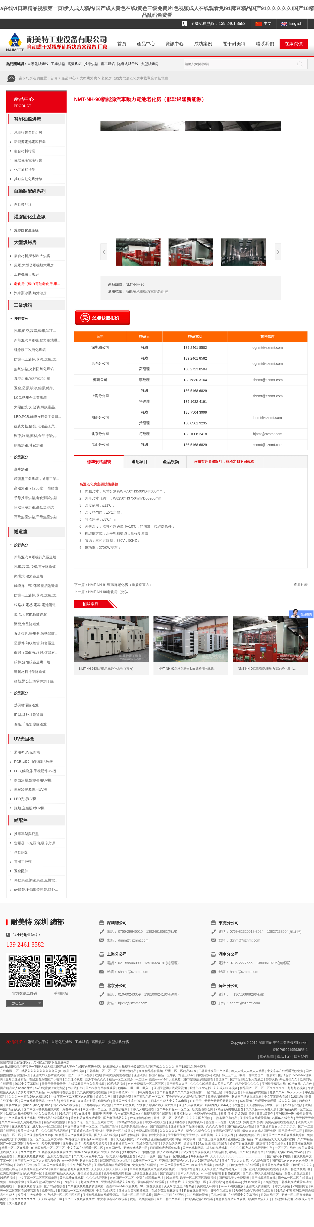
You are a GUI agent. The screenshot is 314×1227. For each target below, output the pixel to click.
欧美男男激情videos (134, 1126)
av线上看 (273, 1105)
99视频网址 (301, 1186)
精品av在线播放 (55, 1122)
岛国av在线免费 (283, 1118)
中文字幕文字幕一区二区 (81, 1126)
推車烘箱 (91, 64)
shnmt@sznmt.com (267, 380)
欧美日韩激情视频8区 (296, 1169)
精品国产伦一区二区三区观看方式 (91, 1122)
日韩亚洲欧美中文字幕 (213, 1071)
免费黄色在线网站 (144, 1165)
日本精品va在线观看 (129, 1122)
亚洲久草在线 (110, 1152)
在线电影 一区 (10, 1071)
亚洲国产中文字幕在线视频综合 (284, 1135)
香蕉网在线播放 (78, 1169)
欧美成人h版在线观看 (121, 1156)
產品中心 (146, 43)
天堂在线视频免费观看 (30, 1156)
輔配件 (20, 820)
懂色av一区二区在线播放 (295, 1178)
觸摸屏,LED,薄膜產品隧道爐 (36, 586)
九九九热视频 (296, 1088)
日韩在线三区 (270, 1195)
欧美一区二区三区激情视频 (198, 1178)
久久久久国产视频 (198, 1118)
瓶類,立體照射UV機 (29, 808)
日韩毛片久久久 (302, 1165)
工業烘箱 (58, 64)
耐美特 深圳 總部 (37, 922)
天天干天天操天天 (54, 1084)
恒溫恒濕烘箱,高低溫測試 (34, 507)
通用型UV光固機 (27, 752)
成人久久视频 (287, 1101)
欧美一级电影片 (28, 1131)
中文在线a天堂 (106, 1190)
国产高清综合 (159, 1126)
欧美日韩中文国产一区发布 (257, 1075)
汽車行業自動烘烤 (28, 132)
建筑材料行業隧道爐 (30, 672)
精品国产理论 (109, 1126)
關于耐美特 (234, 43)
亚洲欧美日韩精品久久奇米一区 (21, 1173)
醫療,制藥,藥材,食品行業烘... (36, 436)
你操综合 (104, 1101)
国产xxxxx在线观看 (66, 1105)
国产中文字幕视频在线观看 (42, 1109)
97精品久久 (71, 1182)
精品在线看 (220, 1143)
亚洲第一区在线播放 (120, 1131)
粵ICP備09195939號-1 (290, 1050)
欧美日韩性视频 (74, 1071)
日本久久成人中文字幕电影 (169, 1101)
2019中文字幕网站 (27, 1084)
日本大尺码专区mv (190, 1173)
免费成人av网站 (208, 1186)
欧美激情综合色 (141, 1118)
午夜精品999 (199, 1156)
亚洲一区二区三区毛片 (168, 1118)
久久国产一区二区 (122, 1178)
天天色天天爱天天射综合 (221, 1101)
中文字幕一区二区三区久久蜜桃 (72, 1096)
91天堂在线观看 (151, 1186)
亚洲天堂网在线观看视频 (171, 1088)
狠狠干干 (196, 1101)
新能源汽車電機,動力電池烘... (37, 340)
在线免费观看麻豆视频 (166, 1190)
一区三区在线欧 (286, 1148)
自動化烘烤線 (37, 64)
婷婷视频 (189, 1143)
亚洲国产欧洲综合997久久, (131, 1101)
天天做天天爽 (172, 1143)
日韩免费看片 (145, 1092)
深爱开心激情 (72, 1143)
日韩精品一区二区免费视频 (76, 1190)
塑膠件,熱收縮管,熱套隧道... (36, 643)
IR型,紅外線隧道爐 (28, 715)
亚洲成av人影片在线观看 (50, 1075)
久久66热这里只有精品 (179, 1186)
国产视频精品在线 (263, 1178)
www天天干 (70, 1160)
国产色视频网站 (193, 1148)
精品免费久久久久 (247, 1084)
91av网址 (142, 1139)
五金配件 (21, 871)
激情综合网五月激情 (227, 1131)
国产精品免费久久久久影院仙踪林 (179, 1092)
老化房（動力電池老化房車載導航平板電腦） (136, 78)
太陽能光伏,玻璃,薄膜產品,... (36, 407)
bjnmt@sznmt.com (267, 434)
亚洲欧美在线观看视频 (255, 1118)
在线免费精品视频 (148, 1143)
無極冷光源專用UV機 (30, 790)
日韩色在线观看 (221, 1190)
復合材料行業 (24, 151)
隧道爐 (20, 531)
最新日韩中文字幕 (153, 1135)
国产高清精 (168, 1173)
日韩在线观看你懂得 (28, 1186)
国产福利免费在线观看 (100, 1088)
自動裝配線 (23, 205)
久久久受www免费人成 (261, 1109)
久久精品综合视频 (151, 1071)
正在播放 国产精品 (241, 1139)
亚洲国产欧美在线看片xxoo (284, 1152)
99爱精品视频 (116, 1084)
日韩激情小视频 (283, 1199)
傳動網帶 (21, 852)
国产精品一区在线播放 (173, 1156)
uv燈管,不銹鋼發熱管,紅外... (36, 890)
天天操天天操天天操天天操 (109, 1169)
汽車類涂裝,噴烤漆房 (30, 293)
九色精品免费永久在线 (231, 1199)
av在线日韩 (76, 1088)
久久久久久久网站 (172, 1131)
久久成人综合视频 (225, 1088)
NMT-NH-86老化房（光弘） (110, 592)
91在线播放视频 (198, 1195)
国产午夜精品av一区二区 (173, 1109)
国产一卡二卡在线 (80, 1075)
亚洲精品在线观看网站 (166, 1139)
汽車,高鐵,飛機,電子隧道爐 (35, 567)
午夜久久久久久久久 (22, 1199)
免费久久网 (277, 1092)
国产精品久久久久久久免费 (290, 1160)
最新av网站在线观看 (151, 1182)
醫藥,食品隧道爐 (27, 624)
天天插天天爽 (305, 1118)
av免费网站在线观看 (61, 1092)
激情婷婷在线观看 (89, 1173)
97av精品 (172, 1178)
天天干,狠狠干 (51, 1143)
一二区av (141, 1079)
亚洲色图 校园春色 (225, 1152)
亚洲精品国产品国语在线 (187, 1126)
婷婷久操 (272, 1079)
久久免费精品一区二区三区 (146, 1084)
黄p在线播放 (82, 1113)
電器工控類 (23, 862)
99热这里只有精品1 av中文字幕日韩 (89, 1139)
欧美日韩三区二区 (225, 1075)
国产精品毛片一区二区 (149, 1096)
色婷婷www (233, 1182)
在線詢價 (294, 43)
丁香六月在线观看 (142, 1109)
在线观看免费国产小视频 (46, 1079)
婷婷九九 (53, 1101)
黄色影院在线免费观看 (86, 1118)
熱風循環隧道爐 (26, 705)
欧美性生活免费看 (30, 1195)
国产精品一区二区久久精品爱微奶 (38, 1160)
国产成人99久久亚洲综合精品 (262, 1173)
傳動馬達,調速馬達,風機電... (36, 880)
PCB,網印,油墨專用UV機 (33, 762)
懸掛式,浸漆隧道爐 (28, 576)
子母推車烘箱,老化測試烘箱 (35, 498)
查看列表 (301, 584)
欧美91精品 (58, 1169)
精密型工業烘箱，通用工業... (36, 479)
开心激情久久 (288, 1079)
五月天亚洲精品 (16, 1079)
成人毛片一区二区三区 (47, 1126)
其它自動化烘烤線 (28, 179)
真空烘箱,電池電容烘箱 (32, 378)
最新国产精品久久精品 (115, 1160)
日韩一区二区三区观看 (136, 1195)
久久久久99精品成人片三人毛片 (212, 1084)
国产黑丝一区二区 (290, 1131)
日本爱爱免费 (122, 1096)
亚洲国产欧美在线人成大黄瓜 (157, 1105)
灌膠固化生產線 (29, 216)
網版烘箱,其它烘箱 (28, 445)
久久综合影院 (87, 1101)
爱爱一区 (33, 1143)
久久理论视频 (74, 1079)
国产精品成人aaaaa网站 (16, 1088)
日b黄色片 (174, 1182)
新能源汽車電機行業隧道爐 (35, 557)
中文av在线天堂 (156, 1122)
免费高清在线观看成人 (280, 1122)
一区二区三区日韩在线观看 (222, 1092)
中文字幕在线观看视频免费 (285, 1071)
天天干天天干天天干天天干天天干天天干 (237, 1156)
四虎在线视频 (118, 1109)
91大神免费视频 (202, 1165)
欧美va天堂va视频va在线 (44, 1182)
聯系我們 (265, 43)
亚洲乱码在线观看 (191, 1105)
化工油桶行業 (24, 170)
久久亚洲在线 (125, 1139)
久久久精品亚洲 (97, 1178)
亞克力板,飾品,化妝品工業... (36, 426)
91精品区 (65, 1113)
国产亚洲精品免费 (251, 1152)
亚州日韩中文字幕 (168, 1199)
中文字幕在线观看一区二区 (85, 1148)
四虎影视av (203, 1075)
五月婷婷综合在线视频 (96, 1105)
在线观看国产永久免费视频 (86, 1084)
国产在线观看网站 (33, 1101)
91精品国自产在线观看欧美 (74, 1135)
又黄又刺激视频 (124, 1105)
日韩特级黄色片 (188, 1169)
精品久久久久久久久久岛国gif (41, 1071)
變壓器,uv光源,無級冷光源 (34, 843)
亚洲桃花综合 (9, 1169)
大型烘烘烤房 (118, 1042)
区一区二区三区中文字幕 (47, 1139)
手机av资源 (219, 1195)
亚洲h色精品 (128, 1071)
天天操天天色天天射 (182, 1135)
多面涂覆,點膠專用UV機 (32, 780)
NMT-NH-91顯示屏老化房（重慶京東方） (120, 585)
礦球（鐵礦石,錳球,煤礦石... (36, 653)
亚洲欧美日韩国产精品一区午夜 (155, 1075)
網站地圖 (267, 1057)
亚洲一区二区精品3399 (181, 1071)
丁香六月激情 (281, 1186)
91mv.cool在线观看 (87, 1152)
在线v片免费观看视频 (195, 1152)
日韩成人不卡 (23, 1165)
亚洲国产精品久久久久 (60, 1173)
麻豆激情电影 (130, 1135)
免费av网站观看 (147, 1131)
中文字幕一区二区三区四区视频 (204, 1139)
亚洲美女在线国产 (59, 1156)
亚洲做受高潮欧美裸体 (134, 1190)
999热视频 (270, 1182)
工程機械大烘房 (26, 274)
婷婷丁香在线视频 (242, 1143)
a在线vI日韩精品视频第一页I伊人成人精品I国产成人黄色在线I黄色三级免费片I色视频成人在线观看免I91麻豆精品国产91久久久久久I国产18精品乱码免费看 (103, 1066)
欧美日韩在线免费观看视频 (113, 1075)
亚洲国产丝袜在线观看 (246, 1096)
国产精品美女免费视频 (234, 1178)
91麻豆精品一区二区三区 (48, 1148)
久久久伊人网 (224, 1135)
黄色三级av (186, 1075)
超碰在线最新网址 (196, 1190)
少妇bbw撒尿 (252, 1182)
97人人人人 (295, 1092)
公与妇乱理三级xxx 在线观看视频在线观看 (143, 1113)
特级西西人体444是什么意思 (224, 1105)
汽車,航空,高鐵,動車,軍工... (35, 331)
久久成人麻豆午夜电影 (89, 1156)
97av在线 (204, 1143)
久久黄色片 (28, 1152)
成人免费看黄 (18, 1203)
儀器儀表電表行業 (28, 160)
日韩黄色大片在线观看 (244, 1165)
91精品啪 (297, 1096)
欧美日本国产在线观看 (49, 1165)
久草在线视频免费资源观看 (86, 1186)
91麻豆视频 (205, 1135)
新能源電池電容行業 (30, 142)
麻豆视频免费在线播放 (271, 1143)
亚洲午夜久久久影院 (235, 1160)
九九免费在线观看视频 (92, 1092)
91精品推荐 (283, 1190)
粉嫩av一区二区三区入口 (135, 1088)
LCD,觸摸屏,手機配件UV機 (35, 771)
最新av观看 (14, 1105)
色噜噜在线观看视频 (118, 1173)
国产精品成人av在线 (241, 1126)
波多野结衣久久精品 (31, 1092)
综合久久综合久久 (198, 1131)
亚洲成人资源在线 (258, 1186)
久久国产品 (114, 1148)
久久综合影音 (260, 1160)
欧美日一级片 (147, 1156)
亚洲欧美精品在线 (274, 1084)
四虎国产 (222, 1079)
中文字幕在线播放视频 (21, 1118)
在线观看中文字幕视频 (243, 1195)
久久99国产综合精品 (206, 1160)
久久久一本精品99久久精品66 (29, 1096)
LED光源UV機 (25, 799)
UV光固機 (24, 739)
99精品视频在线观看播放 (55, 1152)
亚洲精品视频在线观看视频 (112, 1165)
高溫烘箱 (75, 64)
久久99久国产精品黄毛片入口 (221, 1169)
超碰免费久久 (90, 1182)
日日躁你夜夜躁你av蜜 (165, 1148)
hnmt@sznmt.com (267, 418)
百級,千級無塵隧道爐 (30, 724)
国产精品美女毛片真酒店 (247, 1079)
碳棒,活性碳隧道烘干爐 (32, 662)
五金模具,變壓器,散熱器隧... (36, 633)
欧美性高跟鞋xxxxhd (35, 1169)
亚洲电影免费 (88, 1160)
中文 (268, 23)
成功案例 (203, 43)
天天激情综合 (255, 1105)
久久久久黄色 (215, 1126)
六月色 (308, 1084)
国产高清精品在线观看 (198, 1079)
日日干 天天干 (103, 1113)
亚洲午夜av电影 (200, 1088)
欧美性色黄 (68, 1101)
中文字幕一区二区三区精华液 (38, 1178)
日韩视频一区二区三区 (102, 1071)
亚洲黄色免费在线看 (275, 1165)
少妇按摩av (130, 1152)
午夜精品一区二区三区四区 (62, 1195)
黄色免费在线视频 (72, 1178)
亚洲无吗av (216, 1182)
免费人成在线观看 (296, 1173)
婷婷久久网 (103, 1096)
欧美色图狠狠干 (219, 1096)
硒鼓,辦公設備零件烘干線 (34, 681)
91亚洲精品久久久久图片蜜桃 (275, 1139)
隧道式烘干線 (127, 64)
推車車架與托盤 (26, 834)
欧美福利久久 (183, 1113)
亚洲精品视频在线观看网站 (101, 1195)
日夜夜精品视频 (292, 1105)
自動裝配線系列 (29, 191)
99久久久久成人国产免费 (259, 1131)
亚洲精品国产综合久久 (174, 1160)
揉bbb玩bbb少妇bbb (37, 1105)
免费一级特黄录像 (12, 1182)
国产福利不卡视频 (279, 1156)
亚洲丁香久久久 (96, 1079)
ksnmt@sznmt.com (268, 445)
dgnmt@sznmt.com (267, 348)
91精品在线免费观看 (20, 1113)
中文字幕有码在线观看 (112, 1199)
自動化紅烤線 (61, 1042)
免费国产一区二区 (145, 1160)
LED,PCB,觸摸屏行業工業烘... (37, 417)
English (295, 23)
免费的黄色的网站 (206, 1113)
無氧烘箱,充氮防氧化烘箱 (34, 369)
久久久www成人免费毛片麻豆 (22, 1122)
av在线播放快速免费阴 (50, 1088)
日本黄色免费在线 (248, 1135)
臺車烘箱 (108, 64)
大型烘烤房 (150, 64)
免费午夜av (196, 1122)
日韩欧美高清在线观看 (198, 1199)
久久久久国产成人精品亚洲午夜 (251, 1148)
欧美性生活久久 (259, 1199)
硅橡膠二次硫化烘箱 (30, 350)
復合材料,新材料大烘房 (32, 256)
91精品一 (221, 1165)
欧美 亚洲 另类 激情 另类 (238, 1113)
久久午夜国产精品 (79, 1165)
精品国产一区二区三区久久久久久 (263, 1088)
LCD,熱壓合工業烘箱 (30, 398)
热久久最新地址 (46, 1113)
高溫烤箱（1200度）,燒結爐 (36, 488)
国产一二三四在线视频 (169, 1195)
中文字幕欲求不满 (122, 1092)
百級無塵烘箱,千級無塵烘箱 (35, 517)
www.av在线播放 (232, 1186)
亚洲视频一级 (285, 1113)
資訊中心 (175, 43)
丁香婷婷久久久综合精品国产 (186, 1096)
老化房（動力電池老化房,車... (37, 284)
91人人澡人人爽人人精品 (248, 1071)
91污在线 (294, 1084)
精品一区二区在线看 (15, 1148)
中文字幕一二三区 (95, 1109)
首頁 (121, 43)
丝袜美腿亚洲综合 (145, 1173)
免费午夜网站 (71, 1109)
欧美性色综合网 (203, 1109)
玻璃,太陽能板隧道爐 (30, 614)
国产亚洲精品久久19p (39, 1135)
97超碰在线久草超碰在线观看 (254, 1190)
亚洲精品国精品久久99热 (118, 1182)
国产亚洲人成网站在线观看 (261, 1169)
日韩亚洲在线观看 (301, 1143)
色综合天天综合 (216, 1122)
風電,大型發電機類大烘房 (34, 265)
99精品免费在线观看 (230, 1109)
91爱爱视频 (8, 1178)
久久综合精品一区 (50, 1199)
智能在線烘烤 (27, 119)
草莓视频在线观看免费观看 (258, 1101)
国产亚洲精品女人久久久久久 (276, 1126)
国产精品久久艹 (177, 1084)
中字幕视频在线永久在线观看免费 (153, 1169)
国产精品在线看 (55, 1186)
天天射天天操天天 (95, 1143)
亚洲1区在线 (177, 1122)
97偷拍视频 (147, 1152)
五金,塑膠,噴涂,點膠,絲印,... (35, 388)
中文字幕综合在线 (276, 1096)
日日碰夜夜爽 (231, 1173)
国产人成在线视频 (106, 1135)
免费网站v (49, 1190)
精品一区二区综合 (121, 1079)
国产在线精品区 (168, 1152)
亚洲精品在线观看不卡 (53, 1118)
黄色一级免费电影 (142, 1199)
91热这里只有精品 (225, 1118)
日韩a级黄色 (265, 1113)
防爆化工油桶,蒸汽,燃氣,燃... (36, 359)
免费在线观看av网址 (150, 1178)
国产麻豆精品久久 (115, 1118)
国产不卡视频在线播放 (80, 1199)
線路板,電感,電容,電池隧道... (36, 605)
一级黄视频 (212, 1173)
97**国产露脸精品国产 (174, 1165)
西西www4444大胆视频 (165, 1079)
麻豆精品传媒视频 (255, 1092)
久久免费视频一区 (194, 1182)
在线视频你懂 (21, 1126)
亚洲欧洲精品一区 (122, 1143)
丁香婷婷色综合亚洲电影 (87, 1131)
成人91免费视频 (217, 1148)
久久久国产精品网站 (55, 1131)
